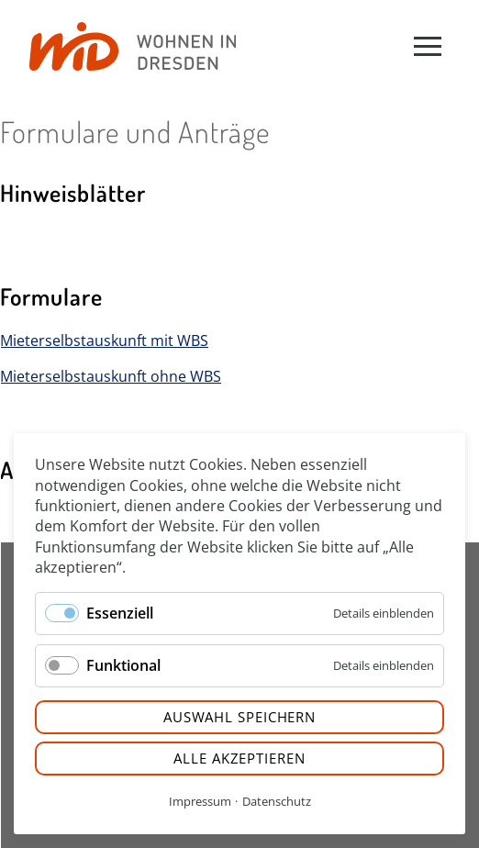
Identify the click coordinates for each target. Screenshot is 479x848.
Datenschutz (276, 801)
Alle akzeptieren (239, 758)
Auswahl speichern (239, 717)
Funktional (123, 665)
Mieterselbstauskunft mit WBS (104, 340)
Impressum (200, 801)
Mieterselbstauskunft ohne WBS (110, 376)
